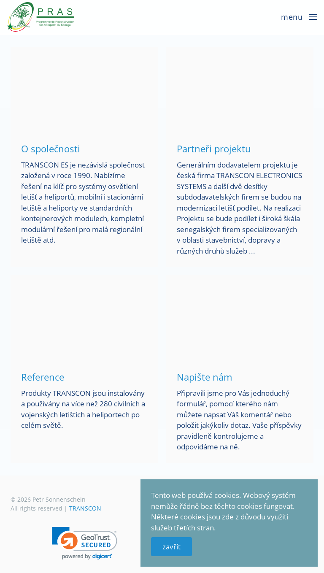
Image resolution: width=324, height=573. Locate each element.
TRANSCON (85, 508)
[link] (85, 543)
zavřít (171, 546)
